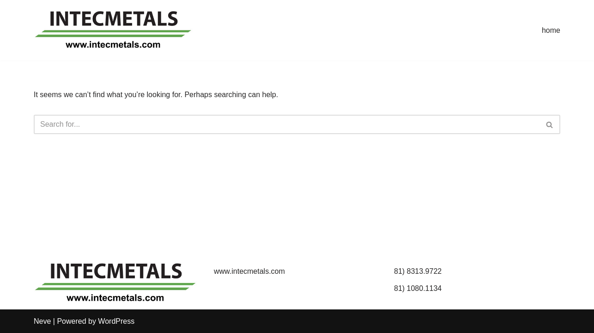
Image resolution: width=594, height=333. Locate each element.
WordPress (116, 321)
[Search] (286, 124)
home (551, 30)
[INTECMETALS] (114, 30)
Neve (42, 321)
